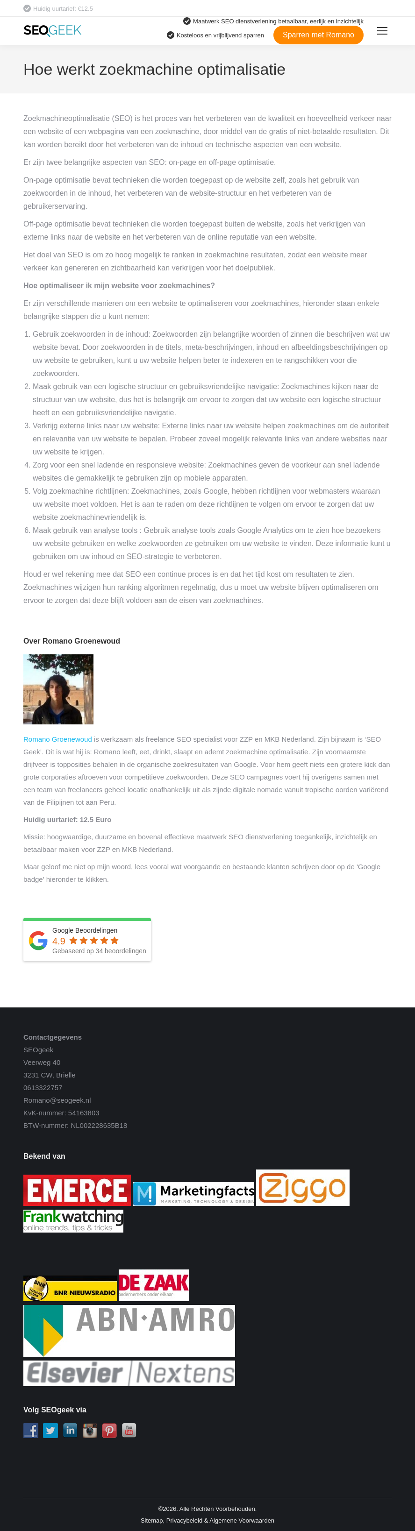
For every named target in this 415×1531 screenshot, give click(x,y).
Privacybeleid (184, 1520)
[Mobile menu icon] (382, 30)
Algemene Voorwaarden (241, 1520)
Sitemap (152, 1520)
